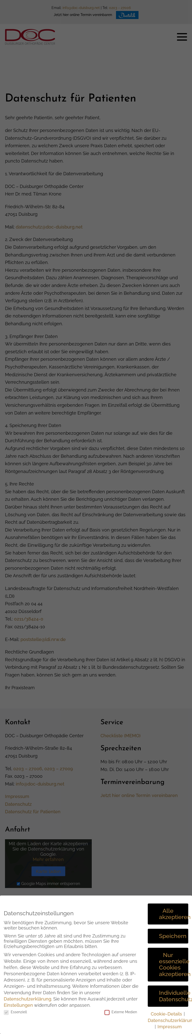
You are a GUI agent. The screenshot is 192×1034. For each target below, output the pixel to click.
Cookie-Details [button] (167, 1013)
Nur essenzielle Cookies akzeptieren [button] (173, 964)
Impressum (170, 1026)
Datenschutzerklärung (27, 999)
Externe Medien (120, 1012)
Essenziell (15, 1012)
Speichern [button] (172, 936)
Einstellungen (18, 1005)
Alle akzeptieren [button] (173, 914)
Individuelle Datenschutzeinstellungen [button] (173, 996)
